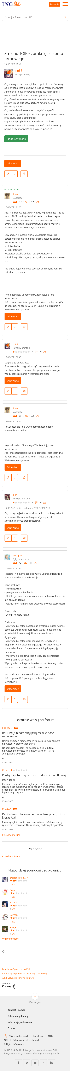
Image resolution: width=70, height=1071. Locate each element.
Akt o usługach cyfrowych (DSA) (18, 977)
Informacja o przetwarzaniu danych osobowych (25, 973)
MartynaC (18, 555)
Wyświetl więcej (10, 938)
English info (38, 1036)
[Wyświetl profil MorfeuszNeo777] (19, 878)
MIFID (50, 1036)
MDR (6, 1040)
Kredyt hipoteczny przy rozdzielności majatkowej (34, 775)
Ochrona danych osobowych (26, 1040)
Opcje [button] (24, 173)
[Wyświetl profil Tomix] (18, 890)
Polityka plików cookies (14, 1044)
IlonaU (16, 194)
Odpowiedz (12, 163)
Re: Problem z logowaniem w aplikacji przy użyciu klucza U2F (34, 815)
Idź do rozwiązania (16, 138)
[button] (7, 173)
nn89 (18, 70)
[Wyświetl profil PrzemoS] (18, 902)
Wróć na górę (35, 1002)
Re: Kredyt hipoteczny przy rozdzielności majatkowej (28, 734)
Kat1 (15, 495)
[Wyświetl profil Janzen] (18, 915)
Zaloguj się (54, 4)
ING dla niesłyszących (18, 1036)
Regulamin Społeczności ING (16, 969)
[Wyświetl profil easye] (18, 927)
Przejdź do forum (11, 834)
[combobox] (35, 17)
